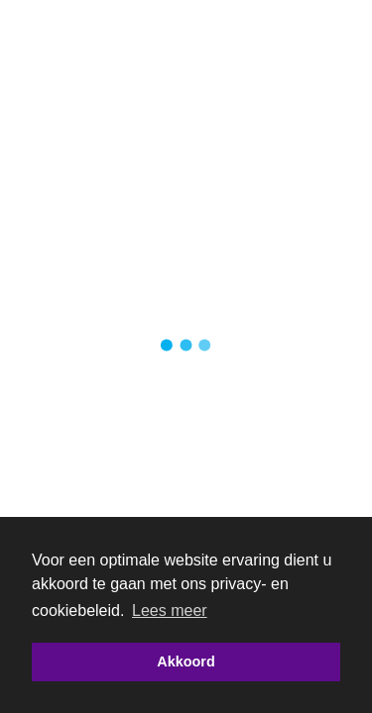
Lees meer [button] (169, 610)
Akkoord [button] (185, 661)
